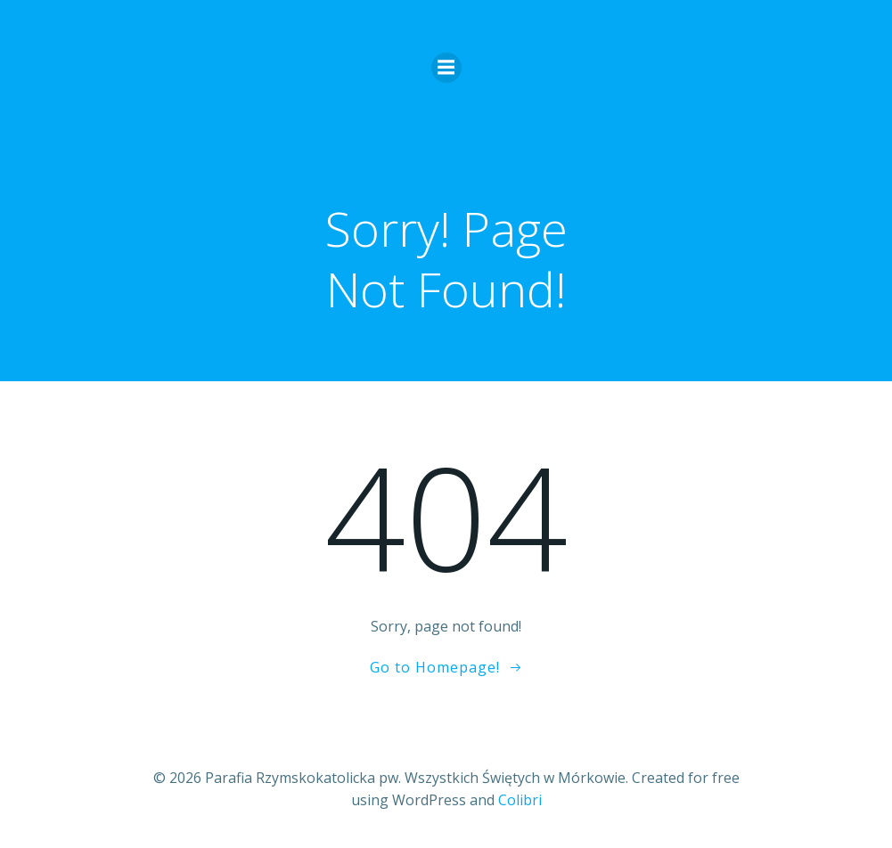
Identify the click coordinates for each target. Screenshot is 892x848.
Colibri (520, 800)
